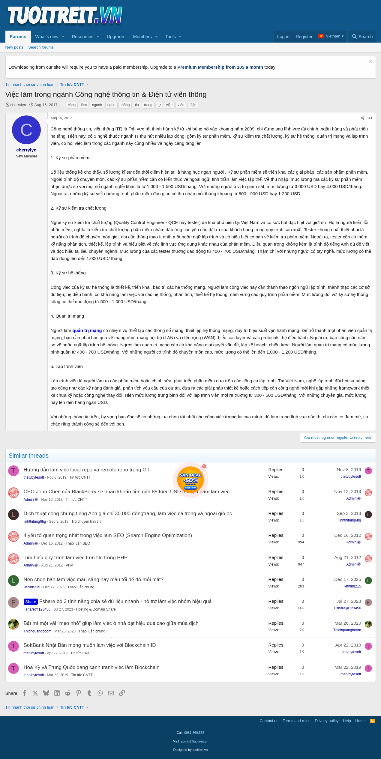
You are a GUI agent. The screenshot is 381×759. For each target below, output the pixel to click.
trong (148, 105)
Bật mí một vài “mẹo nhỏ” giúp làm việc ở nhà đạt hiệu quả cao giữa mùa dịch (111, 623)
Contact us (269, 721)
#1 (370, 118)
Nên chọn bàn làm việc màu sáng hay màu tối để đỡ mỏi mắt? (94, 579)
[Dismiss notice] (370, 62)
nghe (111, 105)
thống (125, 105)
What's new (46, 36)
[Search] (362, 37)
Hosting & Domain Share (96, 609)
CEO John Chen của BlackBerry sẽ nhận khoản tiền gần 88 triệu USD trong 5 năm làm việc (127, 492)
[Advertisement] (267, 15)
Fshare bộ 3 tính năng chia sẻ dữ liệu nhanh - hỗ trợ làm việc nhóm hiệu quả (125, 601)
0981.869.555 (194, 732)
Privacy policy (326, 721)
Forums (18, 36)
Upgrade (115, 36)
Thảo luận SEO (78, 543)
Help (347, 721)
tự (159, 105)
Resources (82, 36)
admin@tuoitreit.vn (194, 741)
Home (360, 721)
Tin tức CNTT (80, 477)
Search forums (41, 47)
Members (142, 36)
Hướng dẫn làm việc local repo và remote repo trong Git (86, 470)
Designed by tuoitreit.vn (190, 750)
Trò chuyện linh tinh (87, 521)
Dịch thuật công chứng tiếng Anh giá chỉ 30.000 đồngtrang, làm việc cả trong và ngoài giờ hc (128, 513)
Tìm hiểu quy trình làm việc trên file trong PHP (76, 557)
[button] (63, 37)
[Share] (362, 118)
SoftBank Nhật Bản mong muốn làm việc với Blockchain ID (90, 645)
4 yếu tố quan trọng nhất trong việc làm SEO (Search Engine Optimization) (108, 535)
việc (169, 105)
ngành (97, 105)
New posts (14, 47)
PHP (69, 565)
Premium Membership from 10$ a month (220, 67)
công (72, 105)
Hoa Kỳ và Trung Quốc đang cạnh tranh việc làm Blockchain (92, 667)
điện (193, 105)
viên (181, 105)
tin (137, 105)
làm (84, 105)
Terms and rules (296, 721)
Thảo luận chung (81, 587)
